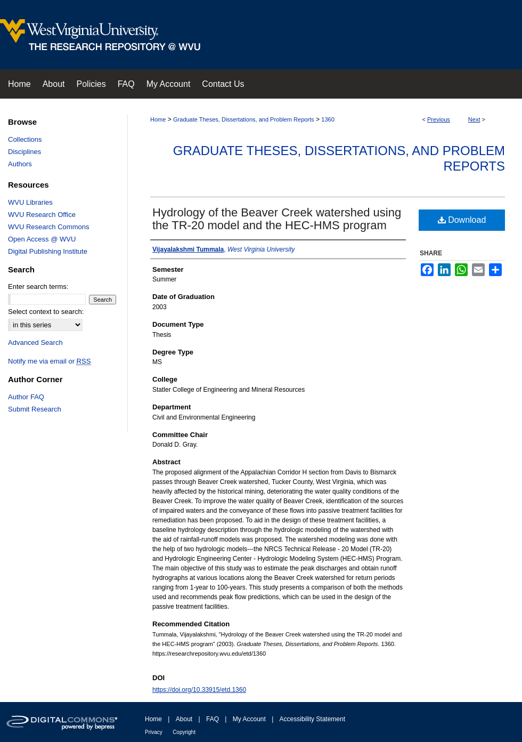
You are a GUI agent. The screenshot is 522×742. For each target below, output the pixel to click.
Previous (438, 119)
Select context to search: (46, 312)
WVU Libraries (30, 202)
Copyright (184, 732)
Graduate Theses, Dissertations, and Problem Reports (243, 119)
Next (474, 119)
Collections (25, 139)
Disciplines (24, 152)
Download (462, 219)
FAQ (212, 719)
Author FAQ (26, 397)
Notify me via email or (49, 361)
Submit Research (34, 409)
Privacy (153, 732)
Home (158, 119)
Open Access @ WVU (42, 239)
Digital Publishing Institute (47, 251)
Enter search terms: (38, 287)
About (184, 719)
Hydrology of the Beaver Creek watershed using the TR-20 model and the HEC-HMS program (276, 219)
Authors (20, 164)
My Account (249, 719)
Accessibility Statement (312, 719)
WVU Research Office (42, 215)
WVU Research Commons (48, 227)
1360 (327, 119)
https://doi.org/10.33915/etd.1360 (199, 689)
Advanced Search (35, 342)
